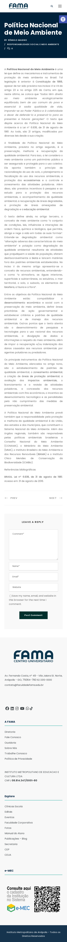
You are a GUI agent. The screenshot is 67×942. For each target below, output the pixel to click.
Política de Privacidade (18, 758)
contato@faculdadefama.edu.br (24, 684)
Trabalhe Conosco (16, 752)
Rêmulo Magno (17, 39)
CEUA (8, 854)
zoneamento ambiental (47, 371)
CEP (7, 848)
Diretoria (10, 731)
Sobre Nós (11, 747)
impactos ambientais (42, 379)
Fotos (8, 827)
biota (35, 257)
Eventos (9, 816)
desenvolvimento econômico (22, 302)
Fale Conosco (13, 736)
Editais (8, 811)
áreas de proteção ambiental (40, 375)
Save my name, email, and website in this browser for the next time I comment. (32, 599)
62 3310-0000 (44, 678)
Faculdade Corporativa (19, 821)
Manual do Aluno (14, 832)
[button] (63, 19)
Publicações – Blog (16, 838)
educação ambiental (36, 208)
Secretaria (11, 843)
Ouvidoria (10, 741)
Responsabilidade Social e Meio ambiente (33, 43)
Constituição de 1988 (49, 80)
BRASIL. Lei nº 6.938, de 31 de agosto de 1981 (33, 476)
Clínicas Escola (14, 805)
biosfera (9, 286)
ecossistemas (32, 179)
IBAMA (41, 453)
